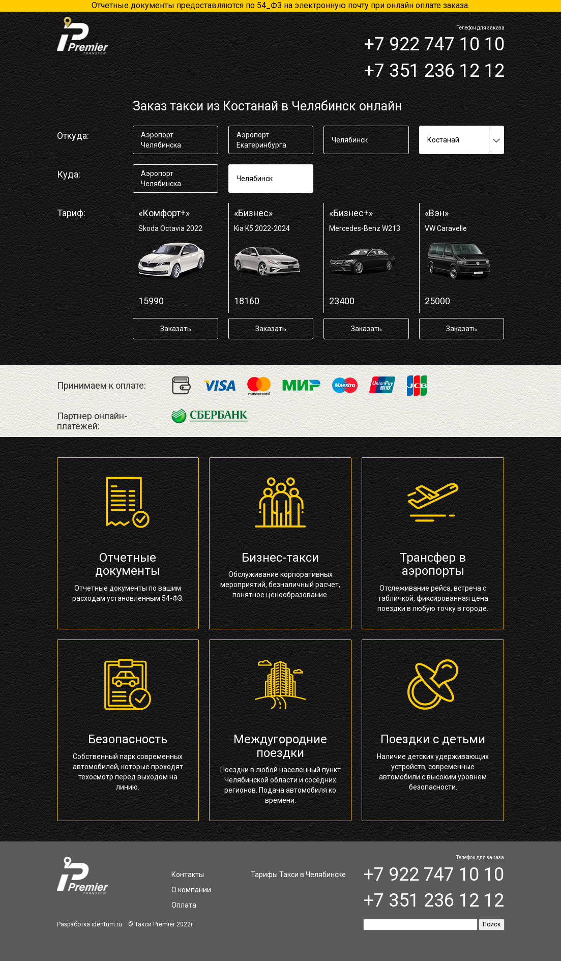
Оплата (183, 905)
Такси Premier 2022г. (165, 924)
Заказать (175, 329)
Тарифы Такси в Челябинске (298, 874)
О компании (191, 890)
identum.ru (107, 924)
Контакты (187, 874)
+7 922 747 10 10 (434, 44)
